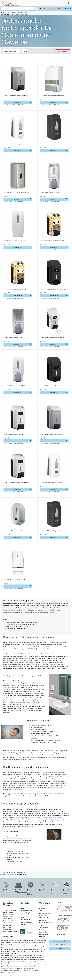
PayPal (25, 970)
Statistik (17, 968)
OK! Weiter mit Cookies (60, 941)
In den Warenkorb (21, 102)
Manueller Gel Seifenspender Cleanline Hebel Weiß (52, 337)
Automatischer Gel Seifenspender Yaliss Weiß (51, 482)
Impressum (42, 908)
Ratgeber (17, 14)
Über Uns (10, 14)
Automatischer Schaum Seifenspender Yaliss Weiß (16, 144)
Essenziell (7, 968)
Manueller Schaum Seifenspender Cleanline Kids (52, 240)
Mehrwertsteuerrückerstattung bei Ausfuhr (26, 913)
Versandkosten (19, 104)
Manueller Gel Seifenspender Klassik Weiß (14, 386)
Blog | (23, 14)
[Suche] (35, 8)
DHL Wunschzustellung (11, 970)
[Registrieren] (52, 9)
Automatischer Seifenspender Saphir (12, 531)
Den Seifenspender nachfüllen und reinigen (20, 624)
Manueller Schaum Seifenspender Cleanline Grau (15, 95)
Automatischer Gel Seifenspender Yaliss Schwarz (52, 144)
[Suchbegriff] (17, 8)
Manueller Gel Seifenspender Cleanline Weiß (14, 434)
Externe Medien (29, 968)
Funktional (35, 970)
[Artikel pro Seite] (25, 51)
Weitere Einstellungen (8, 973)
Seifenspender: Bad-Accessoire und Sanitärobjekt (22, 622)
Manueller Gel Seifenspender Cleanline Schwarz (52, 386)
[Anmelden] (43, 9)
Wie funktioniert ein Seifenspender (18, 626)
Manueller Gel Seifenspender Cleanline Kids (14, 289)
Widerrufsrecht (44, 918)
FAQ (26, 14)
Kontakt (3, 14)
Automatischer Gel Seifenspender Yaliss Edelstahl (16, 192)
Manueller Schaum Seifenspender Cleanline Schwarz (53, 289)
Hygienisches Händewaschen (16, 628)
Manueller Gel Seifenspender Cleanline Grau (51, 434)
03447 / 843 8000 (8, 12)
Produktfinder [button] (63, 51)
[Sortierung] (11, 51)
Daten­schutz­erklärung (32, 966)
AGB (40, 910)
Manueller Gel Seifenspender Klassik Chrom (51, 192)
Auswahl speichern (60, 945)
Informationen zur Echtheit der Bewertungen (44, 932)
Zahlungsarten (43, 927)
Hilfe (22, 908)
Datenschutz (43, 920)
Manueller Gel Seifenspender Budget (12, 337)
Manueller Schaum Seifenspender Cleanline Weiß (16, 482)
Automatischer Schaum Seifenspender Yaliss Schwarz (53, 531)
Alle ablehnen (60, 948)
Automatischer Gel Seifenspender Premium (14, 240)
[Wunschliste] (59, 9)
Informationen (61, 934)
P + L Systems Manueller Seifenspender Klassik (52, 95)
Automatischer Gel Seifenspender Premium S (14, 579)
